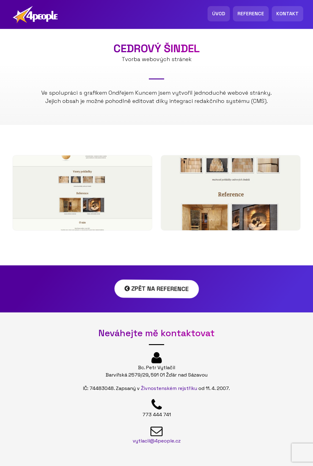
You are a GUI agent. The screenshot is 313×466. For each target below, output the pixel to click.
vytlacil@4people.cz (157, 441)
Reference (251, 13)
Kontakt (287, 13)
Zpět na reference (156, 288)
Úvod (218, 13)
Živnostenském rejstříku (169, 388)
